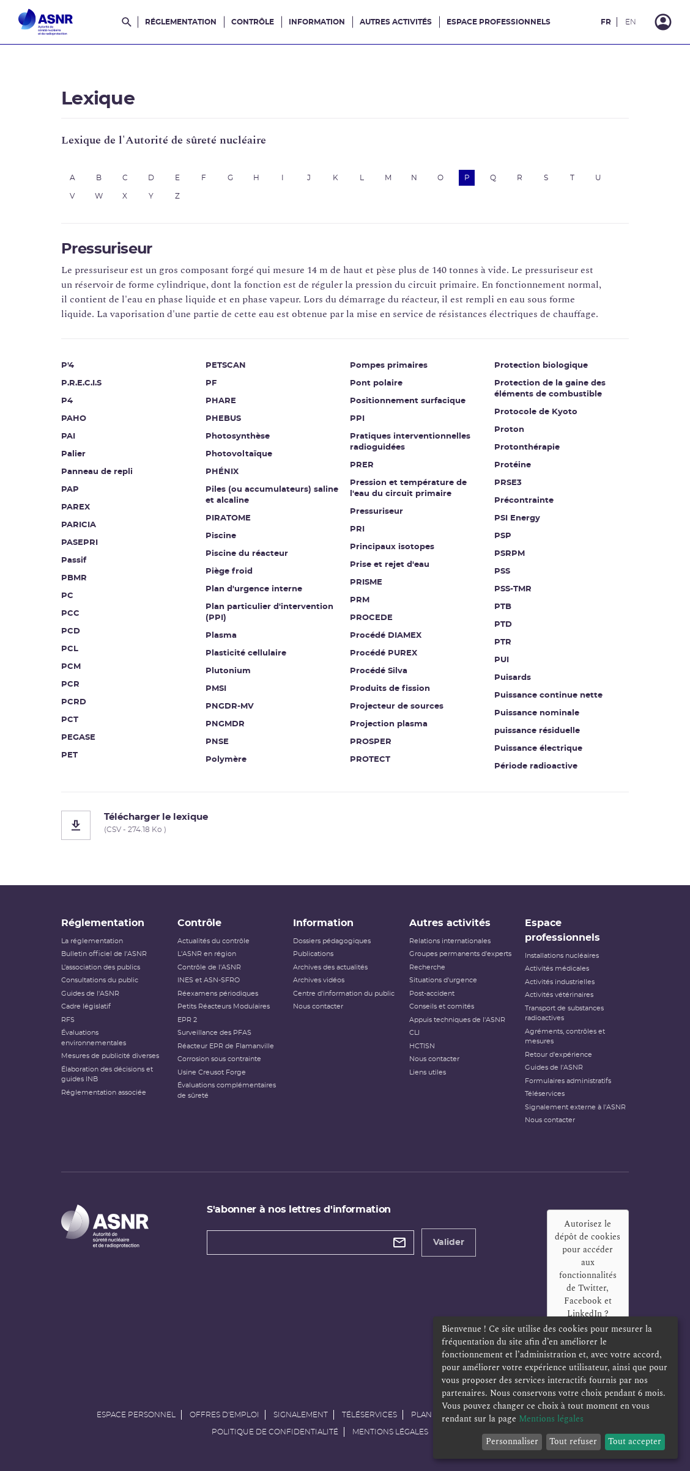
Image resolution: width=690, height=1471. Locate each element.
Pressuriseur (376, 512)
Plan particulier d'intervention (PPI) (269, 612)
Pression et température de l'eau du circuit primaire (408, 488)
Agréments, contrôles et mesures (565, 1036)
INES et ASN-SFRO (208, 980)
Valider (448, 1242)
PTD (503, 625)
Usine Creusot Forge (211, 1072)
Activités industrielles (560, 982)
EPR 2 (187, 1020)
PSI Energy (517, 518)
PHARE (221, 401)
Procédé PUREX (383, 653)
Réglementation (181, 22)
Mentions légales (390, 1432)
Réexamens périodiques (217, 993)
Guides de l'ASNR (90, 993)
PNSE (217, 742)
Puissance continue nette (548, 695)
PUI (501, 660)
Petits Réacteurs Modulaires (223, 1006)
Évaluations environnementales (93, 1037)
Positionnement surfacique (408, 401)
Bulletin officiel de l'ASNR (104, 954)
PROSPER (370, 742)
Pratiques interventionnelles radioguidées (410, 442)
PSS (502, 571)
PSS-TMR (513, 589)
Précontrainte (524, 501)
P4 (67, 401)
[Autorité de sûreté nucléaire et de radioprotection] (45, 22)
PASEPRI (79, 543)
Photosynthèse (238, 436)
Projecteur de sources (396, 706)
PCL (69, 649)
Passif (73, 560)
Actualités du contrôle (213, 941)
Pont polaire (376, 383)
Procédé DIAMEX (385, 636)
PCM (71, 667)
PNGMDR (225, 724)
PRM (359, 600)
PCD (70, 631)
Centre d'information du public (344, 993)
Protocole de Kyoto (535, 412)
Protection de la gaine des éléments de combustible (550, 388)
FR (606, 22)
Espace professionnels (499, 22)
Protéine (512, 465)
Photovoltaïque (239, 454)
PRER (362, 465)
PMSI (216, 689)
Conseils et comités (441, 1006)
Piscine (221, 536)
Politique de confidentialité (275, 1432)
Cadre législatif (86, 1006)
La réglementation (92, 941)
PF (211, 383)
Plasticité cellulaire (246, 653)
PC (67, 596)
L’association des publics (100, 967)
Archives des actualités (330, 967)
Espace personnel (136, 1414)
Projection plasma (389, 724)
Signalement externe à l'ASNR (575, 1107)
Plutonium (228, 671)
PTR (502, 642)
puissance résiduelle (537, 731)
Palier (73, 454)
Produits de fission (390, 689)
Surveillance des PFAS (214, 1032)
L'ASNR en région (206, 954)
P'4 (67, 366)
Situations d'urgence (443, 980)
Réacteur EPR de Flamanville (225, 1046)
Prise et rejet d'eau (389, 565)
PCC (70, 614)
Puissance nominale (536, 713)
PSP (502, 536)
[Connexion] (663, 22)
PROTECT (370, 760)
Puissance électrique (538, 749)
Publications (313, 954)
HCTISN (422, 1046)
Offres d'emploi (224, 1414)
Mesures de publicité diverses (110, 1056)
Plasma (221, 636)
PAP (70, 490)
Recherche (427, 967)
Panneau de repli (97, 472)
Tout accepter (634, 1441)
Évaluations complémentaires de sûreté (226, 1090)
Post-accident (431, 993)
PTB (502, 607)
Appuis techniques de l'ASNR (457, 1020)
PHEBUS (223, 419)
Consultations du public (99, 980)
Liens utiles (427, 1072)
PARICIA (78, 525)
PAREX (75, 507)
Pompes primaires (389, 366)
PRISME (366, 582)
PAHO (73, 419)
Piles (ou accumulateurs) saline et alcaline (272, 495)
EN (630, 22)
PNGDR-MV (230, 706)
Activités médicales (557, 968)
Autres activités (396, 22)
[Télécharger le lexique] (345, 825)
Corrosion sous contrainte (219, 1059)
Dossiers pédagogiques (332, 941)
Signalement (300, 1414)
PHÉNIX (222, 472)
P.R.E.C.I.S (81, 383)
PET (69, 755)
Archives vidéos (318, 980)
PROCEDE (371, 618)
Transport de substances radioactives (564, 1013)
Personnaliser (512, 1441)
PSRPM (509, 554)
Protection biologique (541, 366)
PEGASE (78, 738)
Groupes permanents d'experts (460, 954)
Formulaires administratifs (568, 1081)
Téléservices (545, 1093)
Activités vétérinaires (559, 994)
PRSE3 (508, 483)
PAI (68, 436)
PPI (357, 419)
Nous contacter (318, 1006)
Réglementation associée (103, 1092)
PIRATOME (228, 518)
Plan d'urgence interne (254, 589)
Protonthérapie (527, 447)
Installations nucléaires (562, 955)
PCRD (73, 702)
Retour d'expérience (558, 1054)
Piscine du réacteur (247, 554)
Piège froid (229, 571)
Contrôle (252, 22)
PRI (357, 529)
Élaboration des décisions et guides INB (107, 1074)
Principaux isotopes (392, 547)
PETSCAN (226, 366)
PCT (69, 720)
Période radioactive (535, 766)
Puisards (512, 678)
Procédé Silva (378, 671)
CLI (414, 1032)
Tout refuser (573, 1441)
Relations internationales (450, 941)
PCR (70, 684)
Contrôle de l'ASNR (209, 967)
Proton (509, 430)
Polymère (226, 760)
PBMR (74, 578)
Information (317, 22)
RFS (68, 1020)
